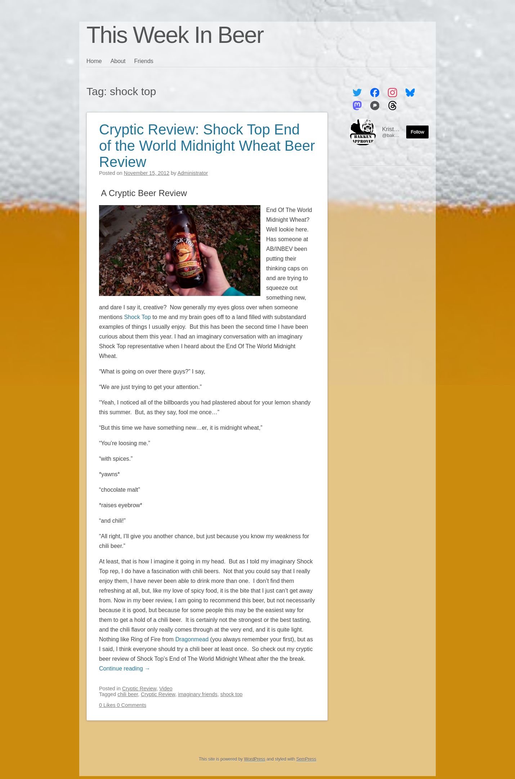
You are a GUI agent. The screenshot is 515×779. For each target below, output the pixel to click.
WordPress (254, 759)
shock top (231, 694)
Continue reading (124, 668)
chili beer (127, 694)
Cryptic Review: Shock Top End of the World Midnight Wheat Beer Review (207, 145)
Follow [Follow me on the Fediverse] (417, 131)
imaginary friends (198, 694)
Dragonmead (192, 639)
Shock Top (137, 317)
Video (166, 688)
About (118, 61)
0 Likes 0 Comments (122, 705)
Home (94, 61)
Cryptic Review (139, 688)
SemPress (306, 759)
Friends (143, 61)
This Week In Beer (174, 35)
